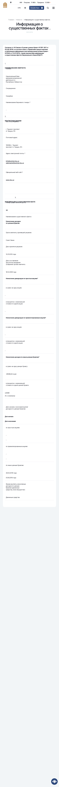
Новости (19, 20)
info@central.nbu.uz (12, 161)
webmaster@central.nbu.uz (15, 163)
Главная (11, 20)
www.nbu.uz (10, 180)
